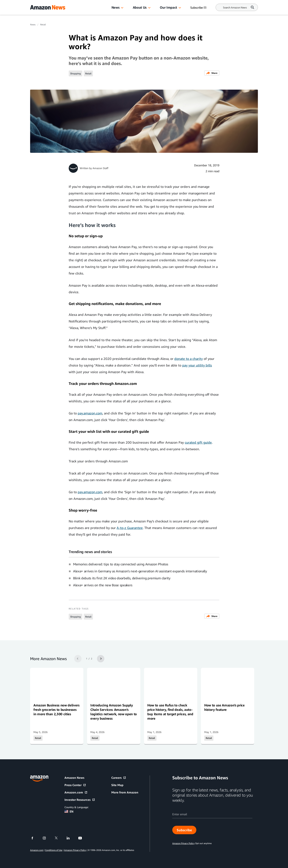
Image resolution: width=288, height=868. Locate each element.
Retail (43, 24)
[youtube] (82, 838)
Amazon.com (76, 792)
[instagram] (46, 838)
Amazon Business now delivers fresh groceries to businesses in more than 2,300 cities (56, 709)
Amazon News (74, 777)
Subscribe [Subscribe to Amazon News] (198, 7)
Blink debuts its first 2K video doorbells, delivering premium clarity (121, 578)
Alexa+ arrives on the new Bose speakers (102, 585)
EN (68, 811)
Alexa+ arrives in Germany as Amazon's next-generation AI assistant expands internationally (140, 571)
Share (211, 73)
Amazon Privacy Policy (75, 850)
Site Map (117, 785)
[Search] (235, 7)
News (115, 7)
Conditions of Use (53, 850)
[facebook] (34, 838)
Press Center (75, 785)
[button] (122, 8)
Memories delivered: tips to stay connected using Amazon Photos (120, 564)
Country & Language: (76, 807)
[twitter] (58, 838)
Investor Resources (79, 800)
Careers (118, 777)
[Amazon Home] (47, 7)
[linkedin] (70, 838)
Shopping (75, 73)
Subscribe (184, 830)
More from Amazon (124, 792)
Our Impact (168, 7)
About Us (140, 7)
